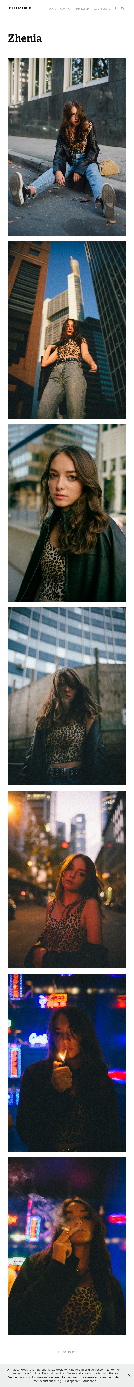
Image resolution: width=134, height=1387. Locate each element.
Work (52, 9)
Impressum (82, 9)
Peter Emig (20, 8)
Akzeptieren (72, 1381)
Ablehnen (89, 1381)
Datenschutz (102, 9)
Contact (65, 9)
